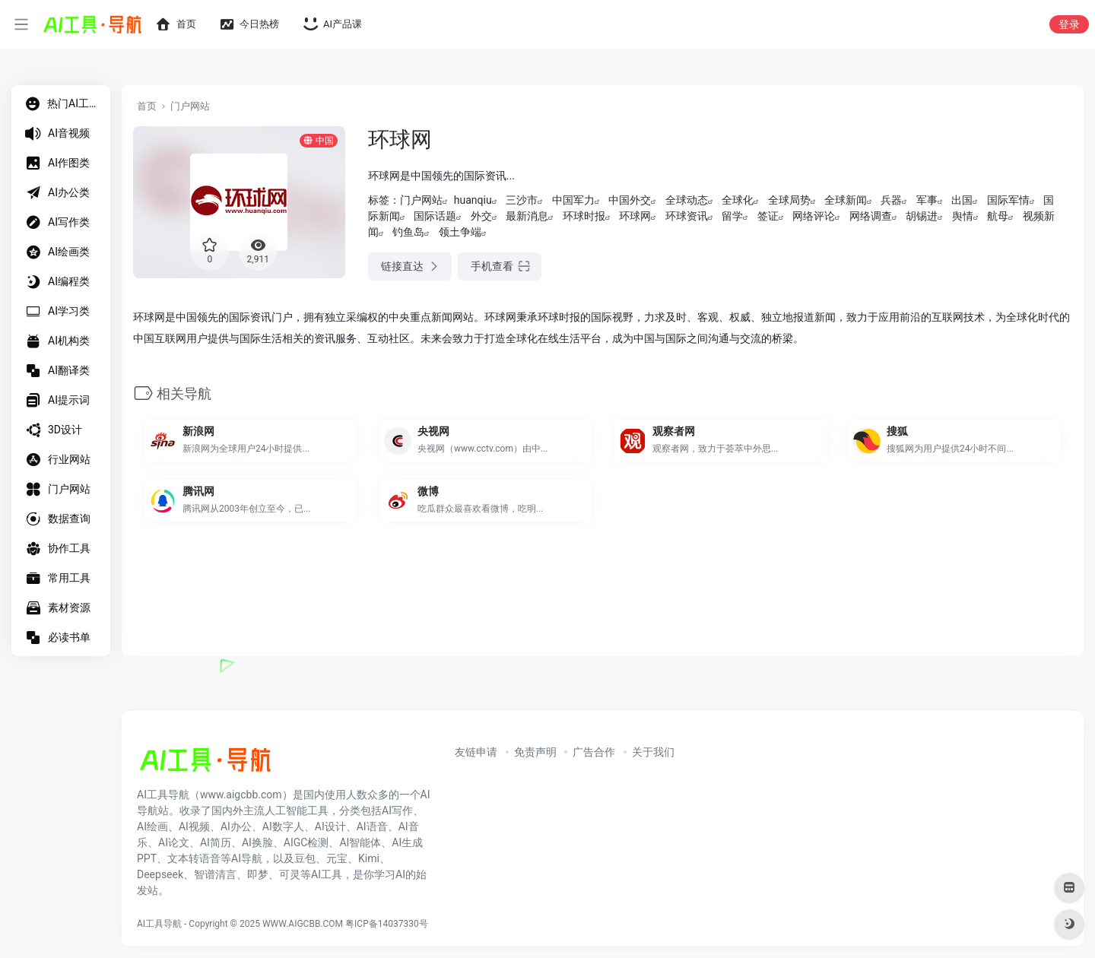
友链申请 (476, 752)
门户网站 (190, 106)
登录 (1069, 24)
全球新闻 (845, 200)
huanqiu (473, 200)
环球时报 (584, 216)
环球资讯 (686, 216)
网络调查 (870, 216)
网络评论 (813, 216)
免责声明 (535, 752)
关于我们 (653, 752)
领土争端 (460, 232)
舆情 (962, 216)
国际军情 (1008, 200)
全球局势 (789, 200)
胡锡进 (922, 216)
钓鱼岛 (408, 232)
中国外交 (629, 200)
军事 (927, 200)
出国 (962, 200)
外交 (481, 216)
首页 (147, 106)
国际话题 (435, 216)
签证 (768, 216)
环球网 (635, 216)
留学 (732, 216)
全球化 (738, 200)
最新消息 (527, 216)
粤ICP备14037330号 (386, 923)
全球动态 (686, 200)
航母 (997, 216)
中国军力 (573, 200)
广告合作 (594, 752)
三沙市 (522, 200)
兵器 (891, 200)
